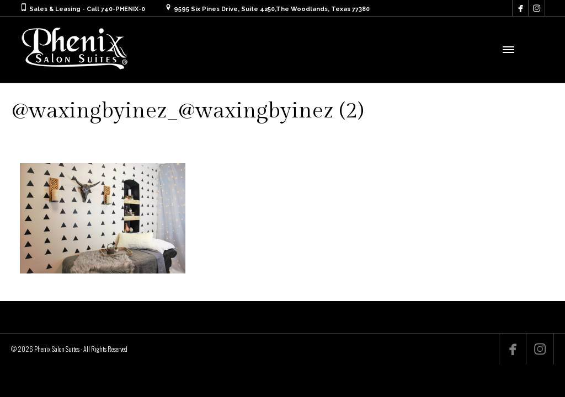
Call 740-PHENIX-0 (116, 9)
